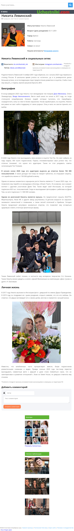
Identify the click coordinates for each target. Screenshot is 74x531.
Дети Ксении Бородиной (34, 510)
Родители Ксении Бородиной (35, 489)
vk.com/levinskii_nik (21, 64)
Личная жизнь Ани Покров (34, 468)
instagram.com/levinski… (54, 64)
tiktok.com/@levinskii (17, 68)
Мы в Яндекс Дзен (6, 530)
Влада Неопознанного (21, 96)
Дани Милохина (60, 94)
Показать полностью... (33, 446)
